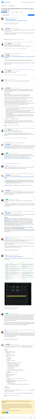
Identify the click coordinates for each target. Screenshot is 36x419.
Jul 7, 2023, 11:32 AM (16, 144)
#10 (34, 153)
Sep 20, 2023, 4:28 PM (15, 344)
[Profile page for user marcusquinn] (2, 19)
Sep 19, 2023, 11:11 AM (16, 175)
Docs (31, 2)
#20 (34, 344)
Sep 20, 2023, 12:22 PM (14, 238)
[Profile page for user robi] (2, 80)
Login (7, 412)
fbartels (7, 69)
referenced (11, 39)
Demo (28, 2)
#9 (34, 144)
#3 (34, 43)
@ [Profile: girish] (8, 120)
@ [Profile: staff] (26, 80)
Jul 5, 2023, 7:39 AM (16, 28)
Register (3, 412)
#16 (34, 238)
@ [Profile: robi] (12, 227)
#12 (34, 175)
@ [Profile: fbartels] (6, 72)
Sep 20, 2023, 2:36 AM (14, 199)
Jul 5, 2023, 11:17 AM (17, 43)
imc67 (5, 28)
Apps (22, 2)
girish (5, 153)
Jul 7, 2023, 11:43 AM (14, 153)
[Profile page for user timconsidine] (2, 44)
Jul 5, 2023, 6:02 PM (11, 79)
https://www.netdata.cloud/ (10, 19)
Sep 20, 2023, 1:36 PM (14, 313)
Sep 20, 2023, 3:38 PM (14, 331)
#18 (34, 313)
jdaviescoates (8, 39)
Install (33, 2)
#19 (34, 331)
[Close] (34, 401)
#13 (34, 190)
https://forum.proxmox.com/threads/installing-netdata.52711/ (16, 20)
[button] (1, 418)
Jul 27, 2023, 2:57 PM (14, 165)
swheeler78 (6, 165)
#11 (34, 165)
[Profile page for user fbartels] (2, 56)
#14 (34, 199)
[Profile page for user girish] (2, 154)
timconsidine (6, 43)
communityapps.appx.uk (23, 48)
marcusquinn (6, 238)
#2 (34, 28)
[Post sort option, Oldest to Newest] (6, 15)
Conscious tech (6, 83)
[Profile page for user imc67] (2, 29)
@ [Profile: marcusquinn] (6, 220)
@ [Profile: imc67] (5, 45)
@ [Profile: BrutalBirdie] (6, 219)
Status (25, 2)
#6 (34, 79)
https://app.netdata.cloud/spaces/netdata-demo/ (14, 256)
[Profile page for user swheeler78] (2, 166)
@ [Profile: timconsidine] (6, 56)
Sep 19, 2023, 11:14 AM (16, 190)
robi (4, 79)
